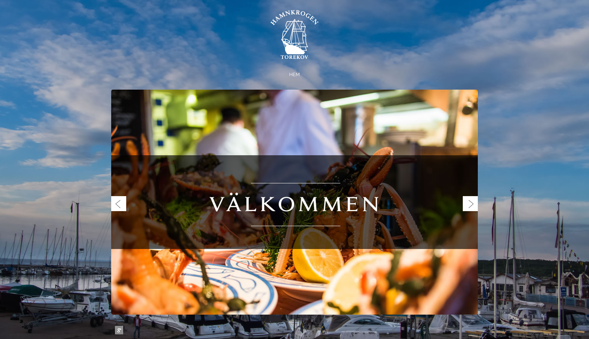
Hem (294, 74)
